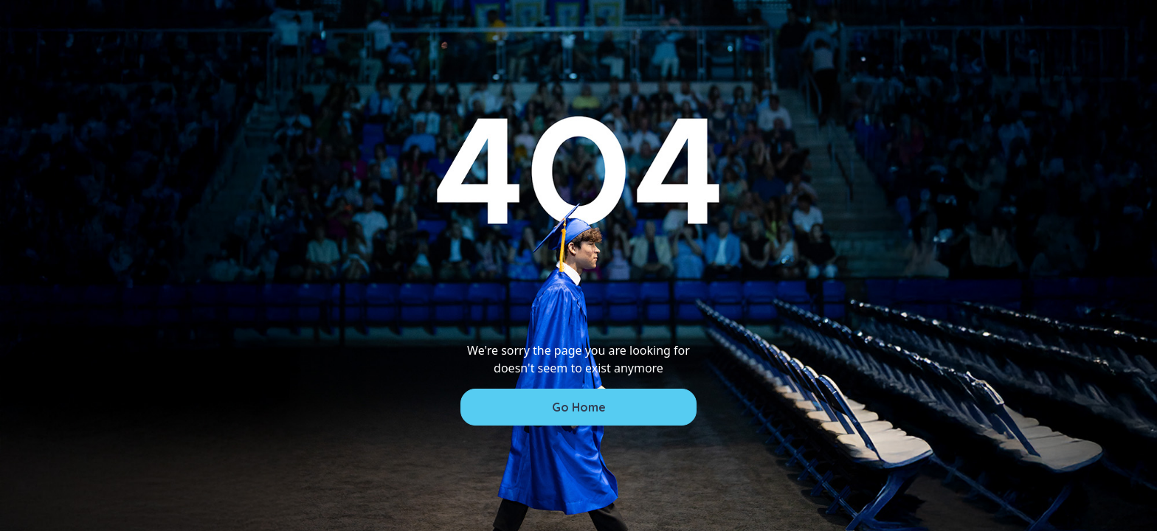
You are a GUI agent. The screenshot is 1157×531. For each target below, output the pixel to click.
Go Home (579, 407)
